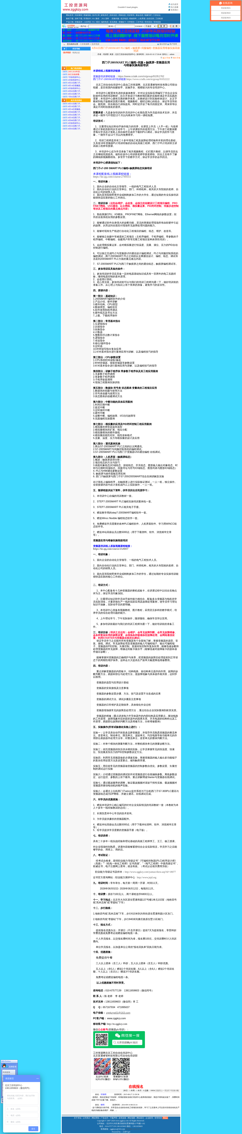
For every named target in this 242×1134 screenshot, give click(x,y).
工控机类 (159, 18)
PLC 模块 (96, 22)
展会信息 (139, 15)
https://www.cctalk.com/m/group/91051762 (141, 76)
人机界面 (141, 18)
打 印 (170, 1090)
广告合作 (104, 1118)
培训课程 (78, 15)
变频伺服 (115, 18)
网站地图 (131, 1118)
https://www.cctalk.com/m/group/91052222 (148, 79)
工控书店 (139, 22)
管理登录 (158, 1118)
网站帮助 (95, 1118)
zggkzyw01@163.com (118, 1012)
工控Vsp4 (126, 1132)
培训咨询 (6, 1071)
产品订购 (69, 22)
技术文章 (96, 15)
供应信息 (113, 15)
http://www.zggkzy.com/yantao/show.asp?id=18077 (150, 872)
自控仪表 (150, 18)
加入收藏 (174, 7)
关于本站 (77, 1118)
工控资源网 (84, 44)
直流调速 (113, 22)
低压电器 (124, 18)
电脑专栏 (148, 15)
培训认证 (76, 53)
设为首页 (174, 4)
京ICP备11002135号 (133, 1129)
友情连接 (122, 1118)
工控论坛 (157, 15)
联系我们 (174, 10)
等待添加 (148, 22)
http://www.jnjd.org (146, 877)
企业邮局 (149, 1118)
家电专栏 (104, 15)
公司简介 (86, 1118)
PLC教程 (95, 18)
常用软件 (87, 18)
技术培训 (95, 44)
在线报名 (136, 1086)
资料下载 (78, 18)
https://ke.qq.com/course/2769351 (112, 176)
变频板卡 (122, 22)
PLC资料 (105, 18)
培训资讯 (130, 15)
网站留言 (140, 1118)
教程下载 (69, 18)
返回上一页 (161, 1090)
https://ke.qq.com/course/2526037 (110, 549)
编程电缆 (104, 22)
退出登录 (163, 44)
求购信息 (122, 15)
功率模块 (131, 22)
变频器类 (78, 22)
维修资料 (133, 18)
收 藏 (176, 1090)
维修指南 (87, 15)
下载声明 (113, 1118)
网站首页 (69, 15)
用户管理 (173, 44)
